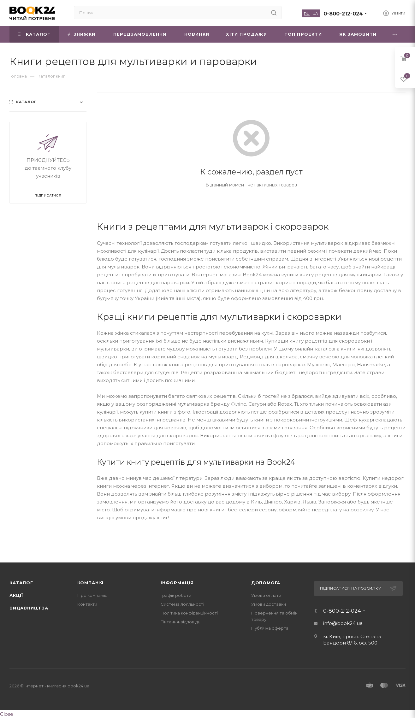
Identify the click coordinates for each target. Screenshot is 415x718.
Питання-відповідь (180, 621)
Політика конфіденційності (189, 612)
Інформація (177, 582)
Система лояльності (182, 604)
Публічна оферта (269, 628)
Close (6, 714)
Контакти (87, 604)
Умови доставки (268, 604)
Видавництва (28, 607)
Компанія (90, 582)
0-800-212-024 (343, 14)
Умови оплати (266, 595)
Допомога (265, 582)
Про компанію (92, 595)
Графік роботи (176, 595)
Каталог (21, 582)
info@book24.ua (343, 623)
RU (307, 13)
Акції (16, 595)
